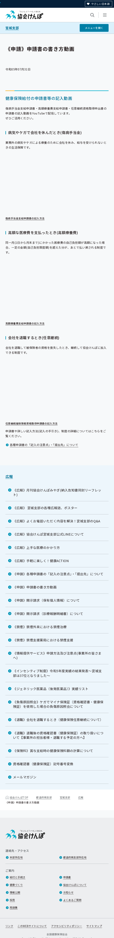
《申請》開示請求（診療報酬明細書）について (48, 613)
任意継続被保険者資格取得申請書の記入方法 (34, 423)
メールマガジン (24, 777)
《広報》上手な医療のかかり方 (36, 547)
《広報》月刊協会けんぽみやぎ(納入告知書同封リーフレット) (57, 492)
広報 (9, 476)
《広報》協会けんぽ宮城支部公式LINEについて (48, 534)
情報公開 (15, 892)
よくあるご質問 (72, 900)
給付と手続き (17, 877)
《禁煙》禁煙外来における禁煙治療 (40, 626)
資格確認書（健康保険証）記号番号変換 (43, 763)
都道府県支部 (44, 797)
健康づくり (16, 885)
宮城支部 (12, 28)
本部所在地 (16, 857)
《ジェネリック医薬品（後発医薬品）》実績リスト (50, 688)
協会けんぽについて (75, 885)
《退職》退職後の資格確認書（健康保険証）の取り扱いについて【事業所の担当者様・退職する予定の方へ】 (58, 735)
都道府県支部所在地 (75, 857)
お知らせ (68, 892)
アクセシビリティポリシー (66, 926)
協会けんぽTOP (19, 797)
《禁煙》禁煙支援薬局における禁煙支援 (43, 640)
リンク (9, 926)
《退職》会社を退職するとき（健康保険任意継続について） (58, 719)
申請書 (67, 877)
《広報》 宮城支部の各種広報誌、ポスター (45, 507)
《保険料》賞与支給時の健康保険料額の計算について (53, 750)
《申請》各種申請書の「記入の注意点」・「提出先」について (58, 573)
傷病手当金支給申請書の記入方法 (27, 218)
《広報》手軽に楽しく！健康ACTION (41, 560)
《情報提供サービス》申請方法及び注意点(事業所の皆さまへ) (57, 655)
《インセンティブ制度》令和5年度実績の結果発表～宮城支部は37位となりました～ (57, 673)
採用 (12, 900)
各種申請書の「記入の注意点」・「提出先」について (44, 445)
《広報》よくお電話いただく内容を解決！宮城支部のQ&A (56, 521)
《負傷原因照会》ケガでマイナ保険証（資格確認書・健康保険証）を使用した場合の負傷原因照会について (58, 704)
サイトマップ (94, 926)
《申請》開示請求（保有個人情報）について (46, 600)
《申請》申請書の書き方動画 (35, 587)
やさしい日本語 (100, 4)
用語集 (14, 907)
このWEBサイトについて (32, 926)
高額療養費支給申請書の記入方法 (27, 323)
